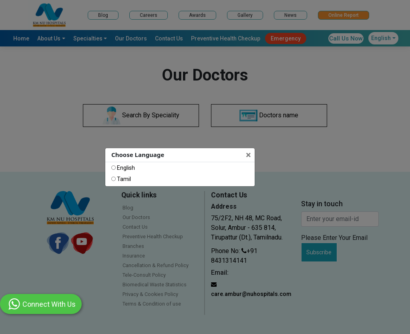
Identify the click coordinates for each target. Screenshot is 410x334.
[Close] (249, 155)
